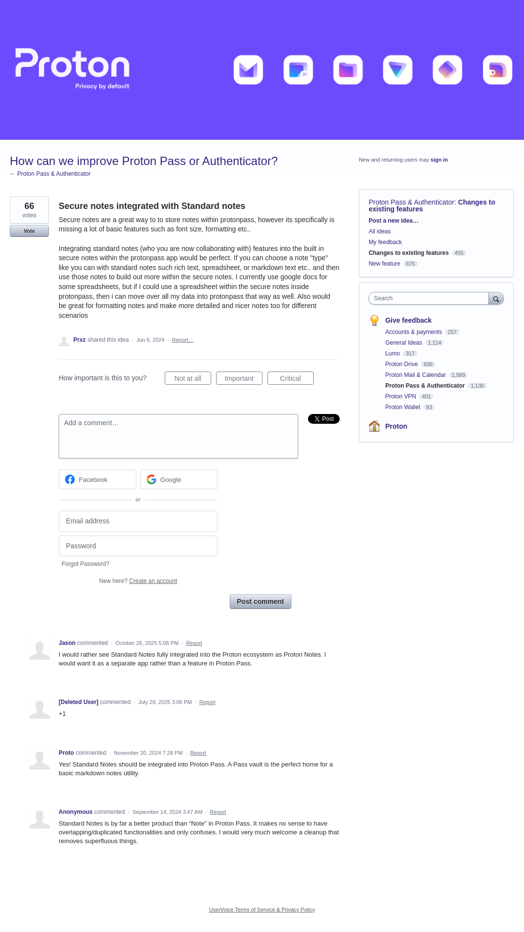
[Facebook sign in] (97, 479)
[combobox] (430, 298)
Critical (297, 379)
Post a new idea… (393, 220)
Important (243, 379)
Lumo (393, 353)
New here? (138, 581)
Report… (183, 340)
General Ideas (404, 342)
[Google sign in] (179, 479)
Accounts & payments (414, 332)
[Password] (138, 546)
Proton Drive (402, 364)
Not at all (193, 379)
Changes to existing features (409, 252)
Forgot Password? (85, 563)
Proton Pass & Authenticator (411, 202)
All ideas (380, 231)
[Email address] (138, 521)
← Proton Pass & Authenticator (50, 173)
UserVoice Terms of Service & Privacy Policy (262, 909)
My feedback (385, 242)
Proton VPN (401, 396)
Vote (29, 231)
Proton (396, 426)
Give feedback (408, 320)
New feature (384, 263)
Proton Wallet (403, 407)
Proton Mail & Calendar (416, 375)
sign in (439, 160)
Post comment (260, 601)
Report (194, 643)
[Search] (496, 298)
